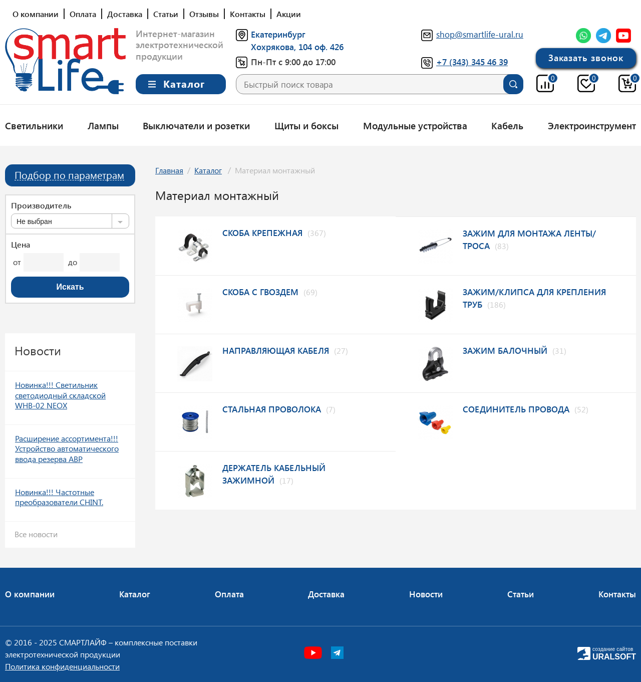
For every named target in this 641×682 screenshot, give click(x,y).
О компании (36, 14)
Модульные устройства (415, 125)
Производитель (41, 205)
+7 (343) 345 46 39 (472, 61)
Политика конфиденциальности (62, 666)
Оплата (83, 14)
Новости (426, 593)
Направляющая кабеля (275, 350)
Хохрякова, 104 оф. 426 (297, 46)
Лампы (103, 125)
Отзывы (204, 14)
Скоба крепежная (262, 232)
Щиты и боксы (306, 125)
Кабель (507, 125)
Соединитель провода (516, 408)
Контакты (247, 14)
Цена (20, 245)
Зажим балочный (505, 350)
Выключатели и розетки (196, 125)
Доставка (124, 14)
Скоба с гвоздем (260, 291)
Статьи (165, 14)
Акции (288, 14)
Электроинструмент (592, 125)
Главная (169, 170)
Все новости (36, 534)
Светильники (34, 125)
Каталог (208, 170)
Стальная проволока (271, 408)
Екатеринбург (278, 34)
